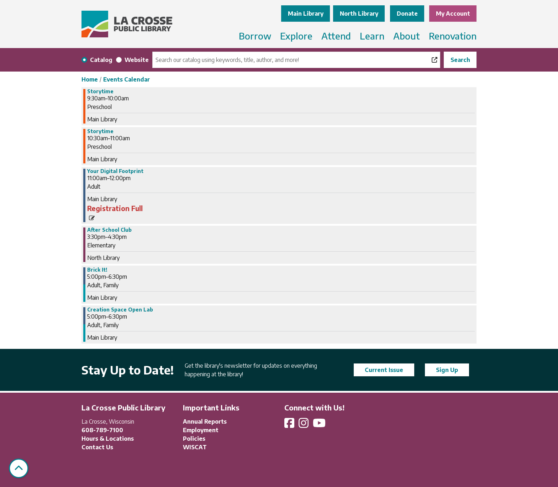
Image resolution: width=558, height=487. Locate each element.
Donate (407, 13)
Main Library (305, 13)
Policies (194, 438)
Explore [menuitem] (296, 36)
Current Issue (384, 369)
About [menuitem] (406, 36)
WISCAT (195, 447)
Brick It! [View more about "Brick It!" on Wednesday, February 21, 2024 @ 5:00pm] (97, 269)
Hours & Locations (107, 438)
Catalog (101, 59)
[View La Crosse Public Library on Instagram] (304, 425)
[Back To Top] (18, 468)
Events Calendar (126, 79)
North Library (359, 13)
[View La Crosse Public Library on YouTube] (320, 425)
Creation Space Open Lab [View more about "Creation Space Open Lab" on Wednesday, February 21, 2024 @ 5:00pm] (120, 309)
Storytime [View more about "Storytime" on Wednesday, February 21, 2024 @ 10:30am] (100, 131)
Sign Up (447, 369)
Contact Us (97, 447)
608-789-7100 (102, 430)
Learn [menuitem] (372, 36)
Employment (201, 430)
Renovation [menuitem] (453, 36)
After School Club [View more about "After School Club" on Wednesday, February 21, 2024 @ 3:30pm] (109, 229)
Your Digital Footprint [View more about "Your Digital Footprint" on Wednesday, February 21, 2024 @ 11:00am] (115, 171)
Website (137, 59)
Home (89, 79)
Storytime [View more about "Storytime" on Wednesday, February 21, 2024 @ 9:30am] (100, 91)
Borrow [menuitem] (255, 36)
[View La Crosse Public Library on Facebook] (290, 425)
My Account (453, 13)
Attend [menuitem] (336, 36)
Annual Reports (205, 421)
